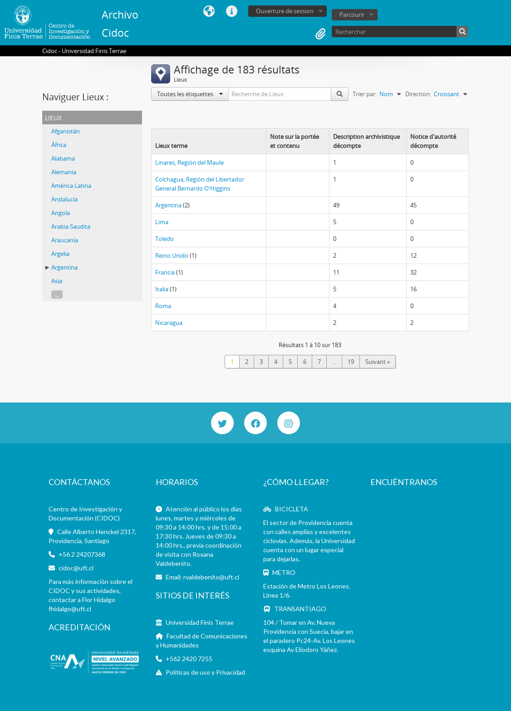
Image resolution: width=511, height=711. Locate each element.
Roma (163, 306)
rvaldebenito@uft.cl (211, 577)
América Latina (71, 185)
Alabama (63, 158)
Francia (165, 272)
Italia (161, 289)
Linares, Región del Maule (189, 162)
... (57, 294)
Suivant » (377, 362)
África (58, 145)
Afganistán (65, 131)
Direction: (418, 94)
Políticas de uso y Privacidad (205, 672)
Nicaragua (168, 323)
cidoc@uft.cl (76, 568)
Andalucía (64, 199)
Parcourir (351, 14)
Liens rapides (231, 11)
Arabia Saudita (70, 226)
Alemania (63, 172)
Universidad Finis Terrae (200, 622)
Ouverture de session (285, 11)
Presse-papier (320, 34)
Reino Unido (171, 255)
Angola (60, 213)
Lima (161, 222)
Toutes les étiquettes (190, 94)
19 (351, 362)
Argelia (60, 254)
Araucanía (64, 240)
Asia (56, 281)
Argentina (64, 267)
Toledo (164, 239)
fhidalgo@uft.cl (70, 609)
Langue (208, 11)
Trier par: (365, 94)
